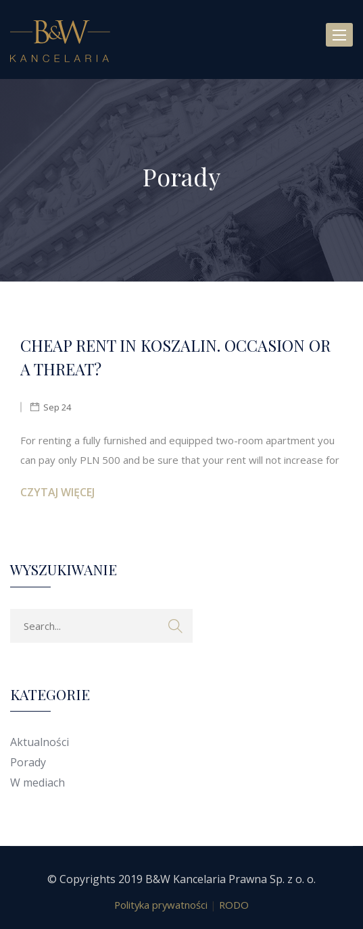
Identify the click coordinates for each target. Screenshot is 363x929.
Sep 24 (57, 407)
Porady (28, 762)
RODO (234, 904)
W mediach (37, 782)
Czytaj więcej (57, 492)
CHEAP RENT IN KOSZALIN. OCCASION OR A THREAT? (175, 357)
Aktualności (39, 742)
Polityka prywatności (161, 904)
